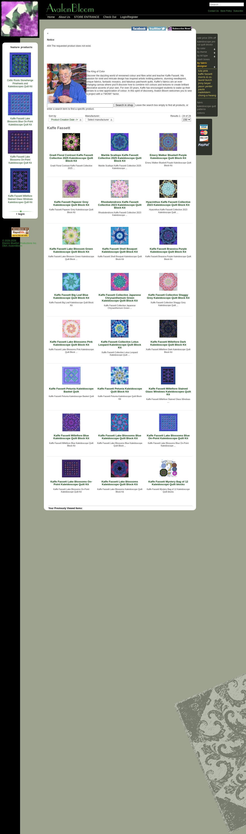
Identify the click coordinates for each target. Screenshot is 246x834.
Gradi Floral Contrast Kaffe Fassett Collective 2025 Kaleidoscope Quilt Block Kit (71, 158)
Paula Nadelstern (204, 91)
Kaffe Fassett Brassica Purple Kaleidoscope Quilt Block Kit (168, 250)
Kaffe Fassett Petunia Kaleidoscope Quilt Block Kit (120, 390)
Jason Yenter (205, 86)
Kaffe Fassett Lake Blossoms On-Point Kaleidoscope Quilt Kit (71, 483)
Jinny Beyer (204, 83)
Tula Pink (203, 70)
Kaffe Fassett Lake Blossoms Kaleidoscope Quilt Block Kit (120, 483)
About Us (64, 17)
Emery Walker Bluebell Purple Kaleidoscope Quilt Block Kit (168, 157)
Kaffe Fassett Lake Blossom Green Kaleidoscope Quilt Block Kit (71, 250)
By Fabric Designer (202, 65)
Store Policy (226, 11)
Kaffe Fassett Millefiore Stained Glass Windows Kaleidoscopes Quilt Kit (168, 391)
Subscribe (238, 11)
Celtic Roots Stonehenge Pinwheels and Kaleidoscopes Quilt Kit (20, 83)
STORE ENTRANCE (86, 17)
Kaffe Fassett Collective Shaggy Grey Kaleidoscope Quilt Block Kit (168, 296)
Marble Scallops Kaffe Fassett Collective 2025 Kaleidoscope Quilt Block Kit (119, 158)
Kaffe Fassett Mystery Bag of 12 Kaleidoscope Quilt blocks (168, 483)
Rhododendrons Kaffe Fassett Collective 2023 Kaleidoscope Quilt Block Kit (119, 204)
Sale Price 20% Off (206, 38)
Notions (201, 113)
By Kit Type (202, 55)
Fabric (200, 102)
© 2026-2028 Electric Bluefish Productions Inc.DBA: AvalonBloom (19, 243)
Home (51, 17)
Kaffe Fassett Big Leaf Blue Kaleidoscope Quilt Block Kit (71, 296)
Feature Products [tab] (19, 47)
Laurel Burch (205, 80)
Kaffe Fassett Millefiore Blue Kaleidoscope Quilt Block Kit (71, 437)
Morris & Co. (205, 77)
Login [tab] (20, 213)
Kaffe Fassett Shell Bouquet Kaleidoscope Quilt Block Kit (120, 250)
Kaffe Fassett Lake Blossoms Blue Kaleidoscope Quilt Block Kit (119, 437)
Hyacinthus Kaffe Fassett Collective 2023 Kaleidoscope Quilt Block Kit (168, 203)
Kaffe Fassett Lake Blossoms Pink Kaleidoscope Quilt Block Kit (71, 343)
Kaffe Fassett (205, 73)
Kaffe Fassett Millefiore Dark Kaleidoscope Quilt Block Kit (168, 343)
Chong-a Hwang (207, 95)
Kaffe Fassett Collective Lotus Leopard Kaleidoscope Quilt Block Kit (119, 344)
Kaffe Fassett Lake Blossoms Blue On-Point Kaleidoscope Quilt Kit (168, 437)
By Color (201, 48)
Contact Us (213, 11)
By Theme (202, 52)
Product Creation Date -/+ (64, 119)
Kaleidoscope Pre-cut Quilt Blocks (206, 43)
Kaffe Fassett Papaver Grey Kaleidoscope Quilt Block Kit (71, 203)
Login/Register (129, 17)
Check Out (109, 17)
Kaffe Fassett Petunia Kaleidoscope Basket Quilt (71, 390)
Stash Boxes (203, 59)
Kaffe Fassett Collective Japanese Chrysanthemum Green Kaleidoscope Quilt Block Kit (120, 297)
